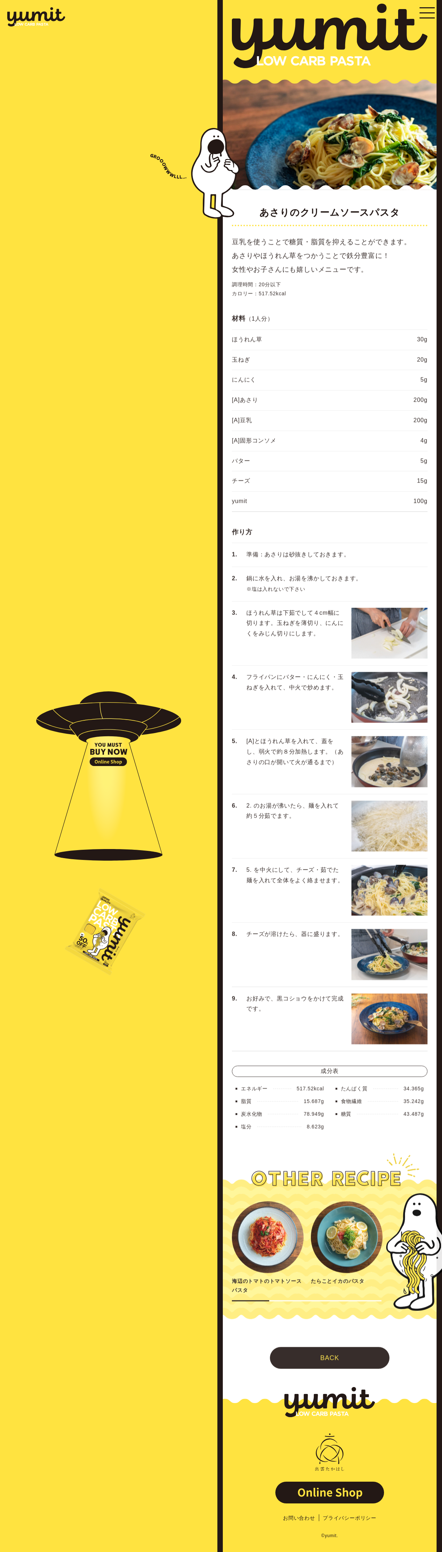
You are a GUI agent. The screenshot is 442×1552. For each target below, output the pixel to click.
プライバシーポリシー (349, 1518)
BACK (329, 1374)
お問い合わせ (299, 1518)
